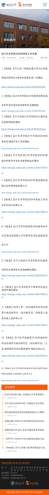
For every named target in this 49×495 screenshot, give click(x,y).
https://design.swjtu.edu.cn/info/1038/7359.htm (20, 193)
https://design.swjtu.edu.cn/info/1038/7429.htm (20, 252)
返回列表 (44, 58)
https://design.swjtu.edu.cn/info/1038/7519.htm (20, 380)
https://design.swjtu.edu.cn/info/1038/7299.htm (20, 148)
